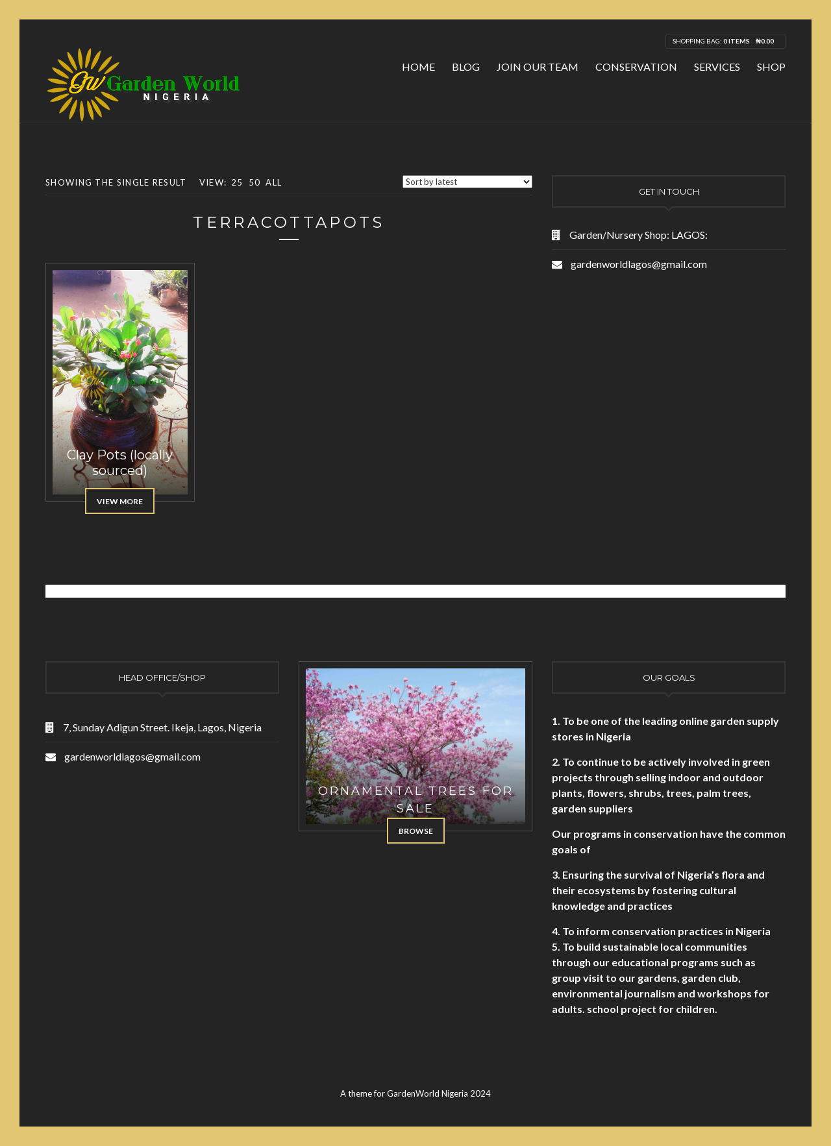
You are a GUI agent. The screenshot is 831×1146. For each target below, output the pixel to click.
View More (120, 501)
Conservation (636, 66)
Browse (416, 831)
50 (255, 182)
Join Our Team (537, 66)
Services (717, 66)
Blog (466, 66)
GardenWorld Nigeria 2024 (439, 1093)
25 (237, 182)
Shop (771, 66)
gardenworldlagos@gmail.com (639, 264)
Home (418, 66)
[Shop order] (467, 181)
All (274, 182)
